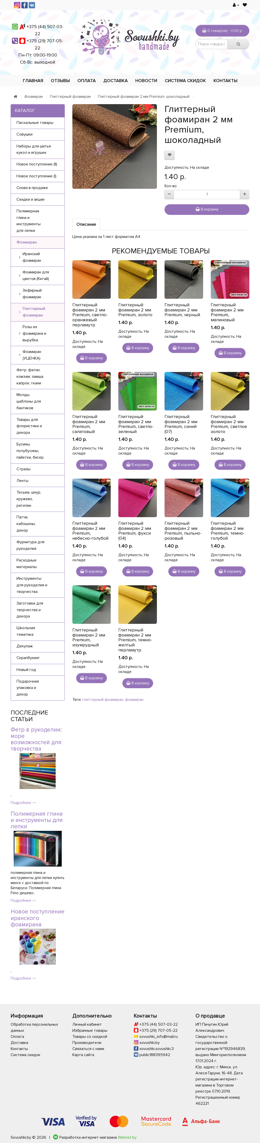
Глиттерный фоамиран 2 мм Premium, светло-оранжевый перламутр (90, 315)
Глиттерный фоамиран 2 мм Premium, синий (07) (181, 424)
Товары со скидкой (89, 1036)
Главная (33, 80)
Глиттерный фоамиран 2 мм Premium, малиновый (227, 312)
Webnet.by (127, 1137)
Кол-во (171, 186)
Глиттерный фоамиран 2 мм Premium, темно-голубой (228, 530)
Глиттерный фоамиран (70, 96)
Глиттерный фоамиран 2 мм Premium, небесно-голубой (90, 530)
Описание (86, 224)
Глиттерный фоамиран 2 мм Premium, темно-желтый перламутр (135, 640)
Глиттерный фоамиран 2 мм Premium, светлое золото (229, 424)
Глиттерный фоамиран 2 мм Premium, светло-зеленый (136, 424)
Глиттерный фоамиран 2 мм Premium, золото (135, 310)
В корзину (207, 209)
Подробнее (23, 802)
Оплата (86, 80)
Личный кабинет (87, 1024)
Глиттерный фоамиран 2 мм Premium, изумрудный (88, 637)
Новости (146, 80)
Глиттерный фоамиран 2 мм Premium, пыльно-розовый (183, 530)
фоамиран (134, 699)
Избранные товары (89, 1030)
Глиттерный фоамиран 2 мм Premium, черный (182, 310)
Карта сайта (83, 1054)
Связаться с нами (88, 1048)
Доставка (115, 80)
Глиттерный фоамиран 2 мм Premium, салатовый (88, 424)
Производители (86, 1042)
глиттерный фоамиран (102, 699)
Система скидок (185, 80)
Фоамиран (33, 96)
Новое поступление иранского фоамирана (37, 918)
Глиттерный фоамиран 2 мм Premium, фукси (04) (134, 530)
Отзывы (60, 80)
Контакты (225, 80)
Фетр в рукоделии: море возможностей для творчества (36, 739)
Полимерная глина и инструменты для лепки (37, 820)
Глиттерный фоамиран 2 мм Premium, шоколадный (143, 96)
